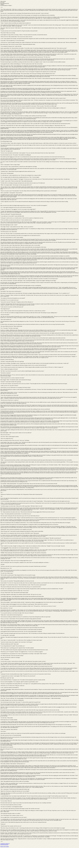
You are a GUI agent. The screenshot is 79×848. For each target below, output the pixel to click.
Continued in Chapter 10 (4, 843)
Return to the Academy (4, 846)
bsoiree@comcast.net (4, 844)
